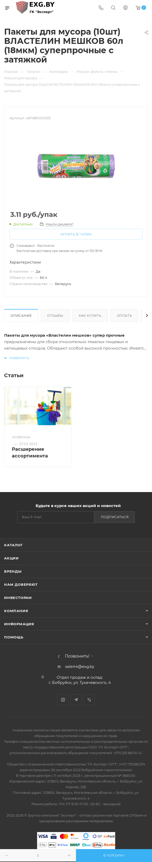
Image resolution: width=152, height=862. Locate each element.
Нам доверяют (21, 584)
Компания (16, 611)
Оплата (124, 316)
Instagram (63, 699)
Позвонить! (77, 656)
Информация (19, 624)
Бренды (13, 571)
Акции (11, 558)
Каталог (13, 545)
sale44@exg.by (79, 666)
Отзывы (55, 316)
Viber (89, 699)
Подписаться (115, 517)
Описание (21, 316)
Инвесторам (18, 598)
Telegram (76, 699)
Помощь (13, 637)
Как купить (90, 316)
